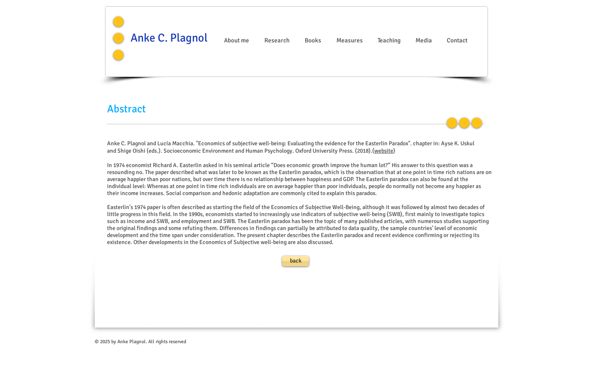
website (383, 150)
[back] (295, 261)
